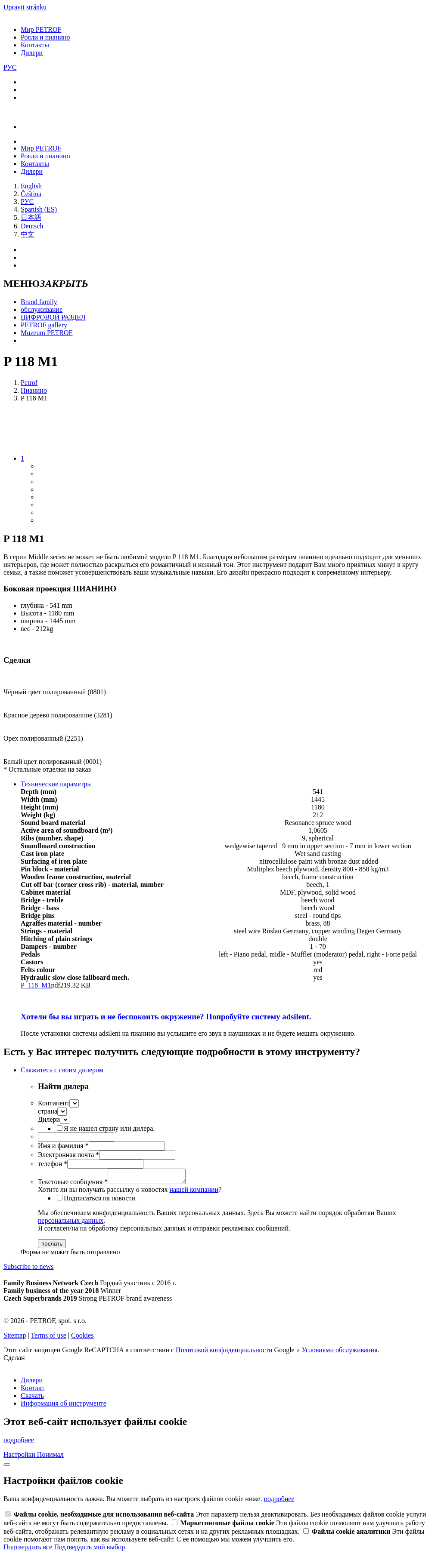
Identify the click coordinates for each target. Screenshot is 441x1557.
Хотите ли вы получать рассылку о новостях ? (129, 1192)
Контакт (32, 1390)
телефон (52, 1163)
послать (51, 1246)
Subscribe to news (28, 1269)
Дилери (32, 52)
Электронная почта (68, 1154)
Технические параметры (56, 784)
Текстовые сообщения (73, 1184)
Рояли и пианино (45, 37)
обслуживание (41, 309)
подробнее (18, 1442)
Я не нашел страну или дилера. (109, 1128)
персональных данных (70, 1223)
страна (47, 1111)
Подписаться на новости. (100, 1200)
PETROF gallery (44, 325)
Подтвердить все (28, 1549)
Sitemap (14, 1338)
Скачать (32, 1398)
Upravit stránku (25, 7)
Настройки (20, 1457)
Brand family (39, 301)
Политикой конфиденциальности (224, 1352)
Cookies (82, 1338)
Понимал (50, 1457)
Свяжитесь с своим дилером (62, 1070)
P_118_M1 (36, 985)
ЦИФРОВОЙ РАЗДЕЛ (53, 317)
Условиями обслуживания (339, 1352)
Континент (53, 1103)
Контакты (35, 45)
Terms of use (48, 1338)
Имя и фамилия (63, 1145)
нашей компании (193, 1192)
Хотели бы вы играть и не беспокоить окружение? (166, 1016)
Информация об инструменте (63, 1405)
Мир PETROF (41, 29)
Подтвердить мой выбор (89, 1549)
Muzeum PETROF (46, 332)
